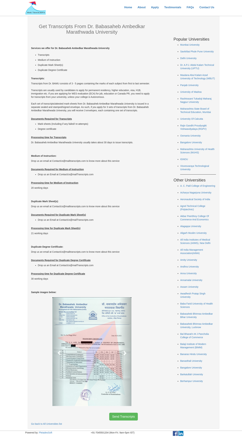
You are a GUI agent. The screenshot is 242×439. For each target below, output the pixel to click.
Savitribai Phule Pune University (197, 51)
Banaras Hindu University (193, 354)
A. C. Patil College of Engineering (197, 185)
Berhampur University (191, 381)
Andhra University (189, 266)
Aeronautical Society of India (195, 199)
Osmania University (190, 135)
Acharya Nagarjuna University (195, 192)
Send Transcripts (123, 416)
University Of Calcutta (191, 118)
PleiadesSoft (45, 432)
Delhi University (188, 58)
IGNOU (184, 159)
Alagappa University (190, 226)
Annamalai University (191, 280)
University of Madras (191, 92)
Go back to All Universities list (46, 424)
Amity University (188, 260)
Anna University (188, 273)
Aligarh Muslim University (193, 233)
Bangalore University (191, 142)
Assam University (189, 286)
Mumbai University (189, 44)
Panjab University (189, 85)
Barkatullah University (191, 374)
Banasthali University (191, 361)
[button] (58, 351)
